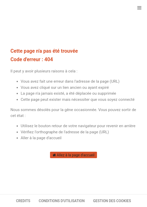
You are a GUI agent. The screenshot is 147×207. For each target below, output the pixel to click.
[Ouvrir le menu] (139, 7)
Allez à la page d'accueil (73, 155)
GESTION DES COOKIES (112, 201)
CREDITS (23, 201)
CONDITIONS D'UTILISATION (62, 201)
